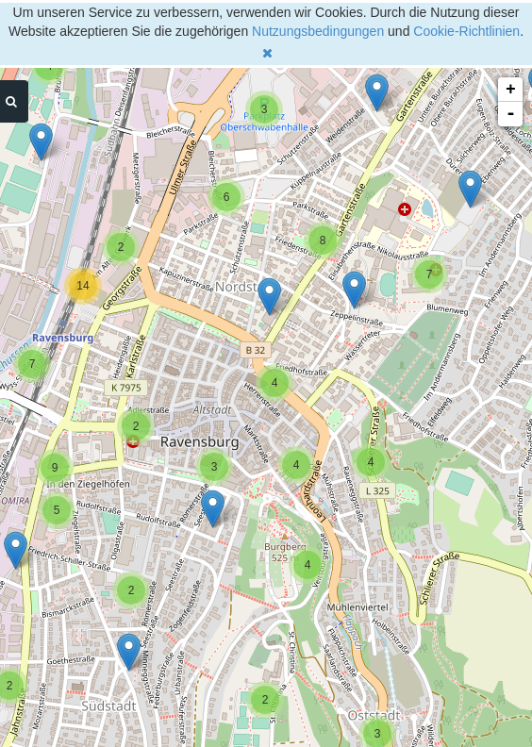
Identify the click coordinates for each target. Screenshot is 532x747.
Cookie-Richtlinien (466, 31)
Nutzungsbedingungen (318, 31)
